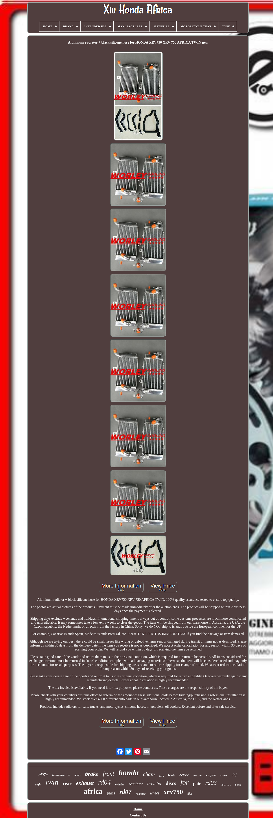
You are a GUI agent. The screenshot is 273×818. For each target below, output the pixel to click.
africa (93, 791)
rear (67, 783)
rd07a (43, 775)
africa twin (226, 785)
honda (129, 772)
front (108, 773)
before (184, 775)
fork (238, 785)
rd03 (211, 782)
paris (111, 793)
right (38, 784)
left (235, 774)
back (161, 776)
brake (91, 774)
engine (211, 775)
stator (224, 775)
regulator (136, 784)
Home (138, 809)
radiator (140, 793)
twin (52, 782)
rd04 (104, 782)
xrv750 (173, 791)
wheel (154, 793)
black (171, 775)
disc (189, 793)
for (184, 782)
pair (197, 783)
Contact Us (138, 815)
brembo (154, 783)
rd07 (125, 791)
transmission (61, 775)
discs (171, 783)
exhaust (85, 783)
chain (149, 774)
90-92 (77, 775)
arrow (197, 775)
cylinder (119, 784)
